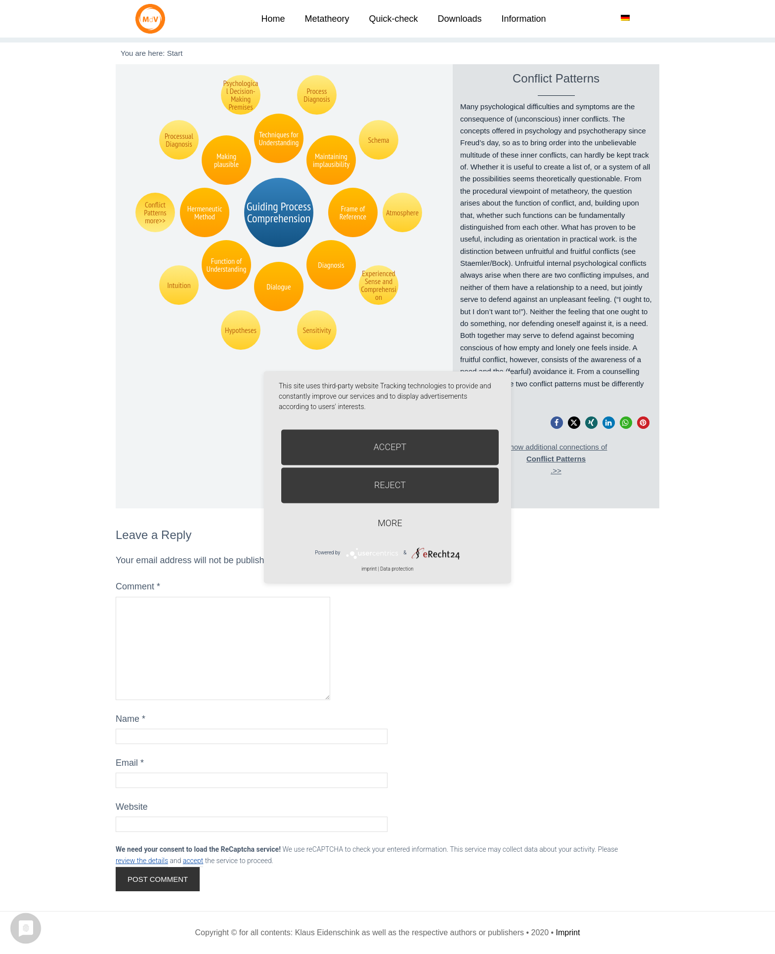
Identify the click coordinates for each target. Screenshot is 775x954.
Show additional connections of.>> (556, 459)
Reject (390, 485)
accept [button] (193, 861)
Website (132, 807)
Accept (390, 447)
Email (130, 763)
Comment (138, 586)
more (390, 523)
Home (273, 19)
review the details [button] (142, 861)
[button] (557, 422)
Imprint (568, 932)
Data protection (396, 569)
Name (130, 719)
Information (524, 19)
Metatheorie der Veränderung (153, 18)
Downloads (459, 19)
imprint (369, 569)
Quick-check (393, 19)
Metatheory (326, 19)
